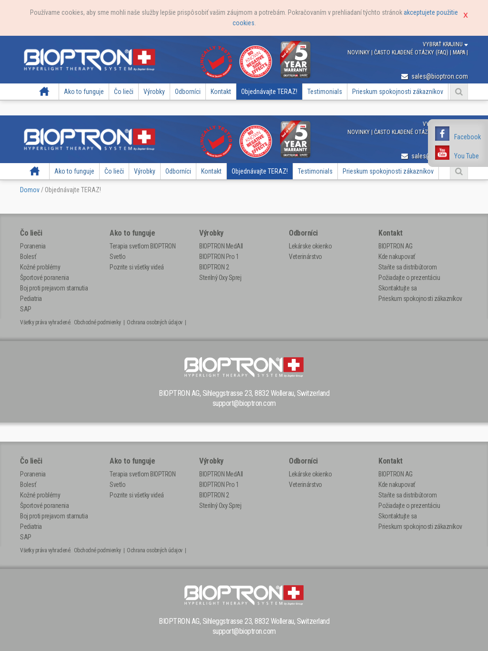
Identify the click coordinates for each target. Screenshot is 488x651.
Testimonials (324, 91)
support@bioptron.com (244, 403)
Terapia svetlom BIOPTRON (142, 246)
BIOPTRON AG (395, 246)
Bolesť (28, 256)
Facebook (467, 137)
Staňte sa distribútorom (407, 267)
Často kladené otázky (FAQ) (412, 52)
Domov (44, 91)
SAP (25, 309)
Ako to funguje (84, 91)
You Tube (466, 156)
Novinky (359, 52)
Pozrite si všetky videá (137, 267)
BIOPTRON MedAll (221, 246)
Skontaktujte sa (397, 288)
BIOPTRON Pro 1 (219, 256)
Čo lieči (123, 91)
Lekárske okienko (310, 246)
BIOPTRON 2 (214, 267)
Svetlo (117, 256)
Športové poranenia (44, 277)
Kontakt (221, 91)
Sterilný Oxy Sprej (220, 277)
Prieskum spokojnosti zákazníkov (397, 91)
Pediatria (31, 298)
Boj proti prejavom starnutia (54, 288)
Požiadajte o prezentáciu (409, 277)
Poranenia (33, 246)
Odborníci (188, 91)
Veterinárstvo (305, 256)
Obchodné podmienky (97, 322)
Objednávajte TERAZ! (269, 91)
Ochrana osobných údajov (155, 322)
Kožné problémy (40, 267)
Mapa (460, 52)
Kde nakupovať (396, 256)
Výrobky (154, 91)
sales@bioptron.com (434, 76)
